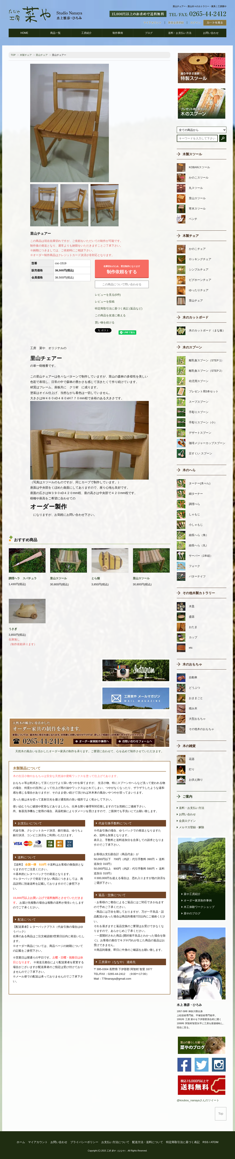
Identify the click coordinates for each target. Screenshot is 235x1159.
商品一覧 (55, 32)
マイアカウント (152, 22)
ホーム (21, 1142)
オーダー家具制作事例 (198, 900)
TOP (13, 55)
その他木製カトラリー (199, 593)
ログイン (195, 22)
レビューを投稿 (104, 301)
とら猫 (95, 578)
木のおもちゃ (192, 664)
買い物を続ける (104, 322)
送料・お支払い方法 (179, 32)
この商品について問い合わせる (121, 284)
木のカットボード (195, 317)
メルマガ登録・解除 (191, 827)
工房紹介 (86, 32)
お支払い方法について (115, 1142)
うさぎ (13, 629)
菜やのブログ (192, 913)
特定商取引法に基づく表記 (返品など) (118, 308)
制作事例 (118, 32)
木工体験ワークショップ (199, 907)
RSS (205, 1142)
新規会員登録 (176, 22)
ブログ (149, 32)
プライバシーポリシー (84, 1142)
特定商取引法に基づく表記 (183, 1142)
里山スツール (58, 578)
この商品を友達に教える (110, 315)
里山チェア (42, 55)
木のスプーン (192, 347)
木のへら (189, 470)
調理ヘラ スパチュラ (23, 578)
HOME (24, 32)
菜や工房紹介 (192, 894)
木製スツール (192, 154)
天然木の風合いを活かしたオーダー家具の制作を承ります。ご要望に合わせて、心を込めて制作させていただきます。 (89, 751)
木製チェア (26, 55)
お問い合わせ (211, 32)
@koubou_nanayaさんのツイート (198, 1100)
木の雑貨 (189, 746)
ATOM (214, 1142)
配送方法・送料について (147, 1142)
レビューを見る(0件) (108, 294)
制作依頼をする (122, 268)
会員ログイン (187, 820)
